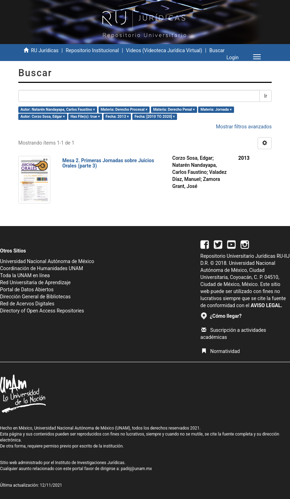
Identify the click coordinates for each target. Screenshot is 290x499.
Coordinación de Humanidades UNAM (41, 268)
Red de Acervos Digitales (27, 303)
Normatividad (220, 351)
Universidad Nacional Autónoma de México (47, 261)
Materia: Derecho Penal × (174, 109)
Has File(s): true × (85, 116)
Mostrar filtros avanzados (244, 126)
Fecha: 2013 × (117, 116)
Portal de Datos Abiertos (26, 289)
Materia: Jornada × (216, 109)
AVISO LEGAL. (266, 305)
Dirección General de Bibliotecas (35, 296)
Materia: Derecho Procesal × (124, 109)
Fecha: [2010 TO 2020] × (154, 116)
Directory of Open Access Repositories (42, 311)
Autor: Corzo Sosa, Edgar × (42, 116)
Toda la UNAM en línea (25, 275)
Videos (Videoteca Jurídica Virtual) (164, 50)
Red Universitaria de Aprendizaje (35, 282)
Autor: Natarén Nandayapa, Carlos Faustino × (57, 109)
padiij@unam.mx (136, 468)
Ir (265, 96)
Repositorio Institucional (92, 50)
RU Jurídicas (44, 50)
